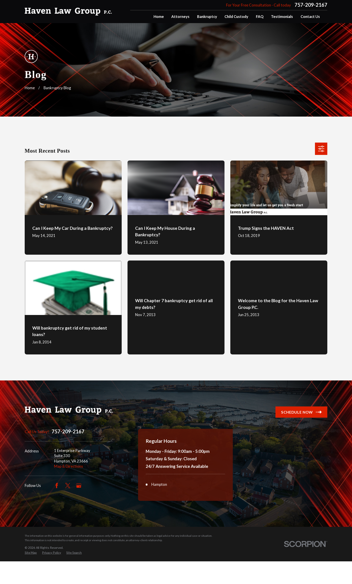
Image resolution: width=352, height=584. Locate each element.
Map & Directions (68, 466)
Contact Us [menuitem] (310, 16)
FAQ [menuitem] (260, 16)
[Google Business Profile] (78, 485)
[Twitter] (67, 485)
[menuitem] (31, 575)
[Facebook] (56, 485)
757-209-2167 (311, 4)
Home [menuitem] (159, 16)
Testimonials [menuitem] (282, 16)
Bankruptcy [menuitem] (207, 16)
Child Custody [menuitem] (236, 16)
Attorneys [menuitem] (180, 16)
